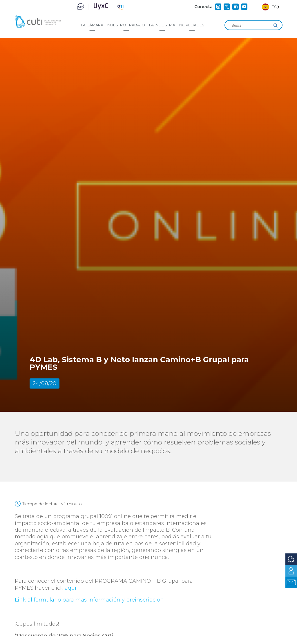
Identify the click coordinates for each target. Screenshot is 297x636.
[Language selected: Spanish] (270, 6)
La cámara (92, 25)
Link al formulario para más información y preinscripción (90, 600)
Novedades (191, 25)
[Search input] (251, 25)
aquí (70, 588)
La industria (162, 25)
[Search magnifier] (275, 25)
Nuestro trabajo (126, 25)
